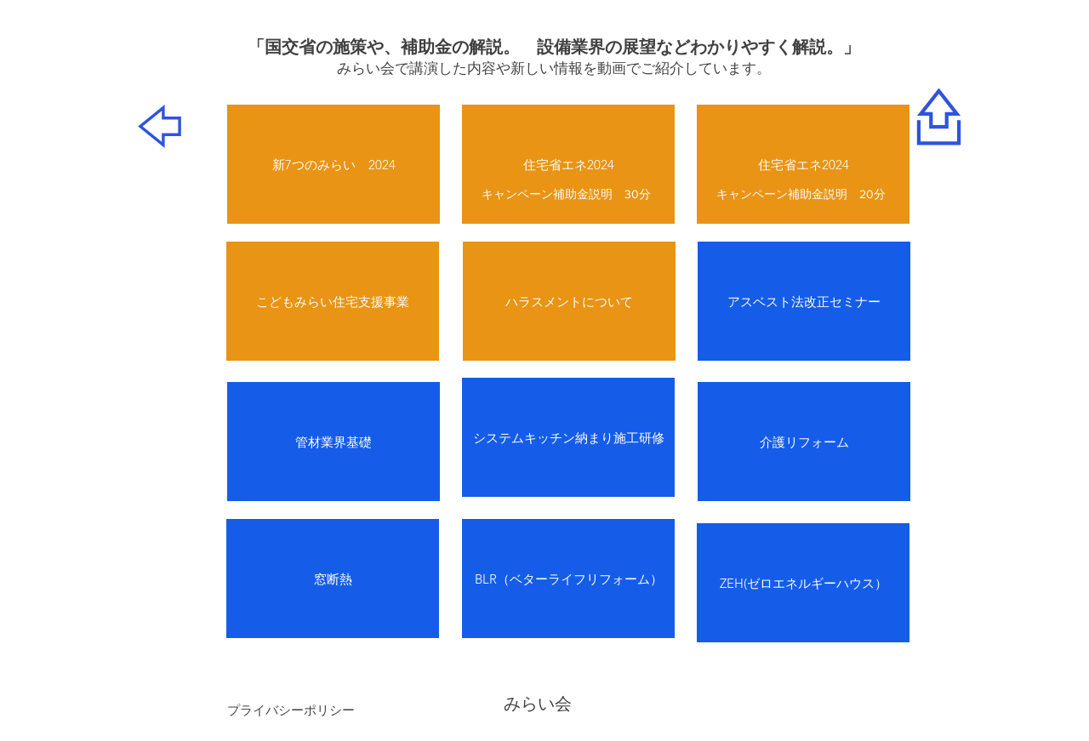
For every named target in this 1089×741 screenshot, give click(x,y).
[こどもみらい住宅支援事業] (332, 301)
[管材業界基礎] (333, 441)
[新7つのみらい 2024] (333, 164)
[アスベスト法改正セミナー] (804, 301)
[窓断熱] (332, 578)
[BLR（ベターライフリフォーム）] (568, 578)
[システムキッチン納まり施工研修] (568, 437)
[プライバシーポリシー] (291, 710)
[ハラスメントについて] (569, 301)
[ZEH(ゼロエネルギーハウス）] (803, 582)
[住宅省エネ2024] (568, 164)
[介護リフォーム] (804, 441)
